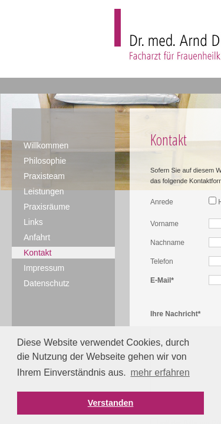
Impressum (44, 268)
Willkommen (46, 145)
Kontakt (37, 252)
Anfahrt (37, 237)
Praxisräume (47, 206)
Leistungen (44, 191)
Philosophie (45, 160)
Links (33, 222)
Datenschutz (47, 283)
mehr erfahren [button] (160, 372)
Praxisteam (44, 176)
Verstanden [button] (111, 403)
